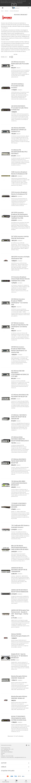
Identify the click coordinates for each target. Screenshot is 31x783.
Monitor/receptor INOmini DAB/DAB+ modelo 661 (19, 677)
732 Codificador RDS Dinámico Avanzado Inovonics (20, 526)
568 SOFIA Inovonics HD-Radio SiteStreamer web (20, 257)
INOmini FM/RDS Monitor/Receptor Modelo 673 (20, 635)
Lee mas (15, 54)
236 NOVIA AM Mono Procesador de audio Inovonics (17, 85)
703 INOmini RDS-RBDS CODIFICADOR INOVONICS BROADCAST (19, 483)
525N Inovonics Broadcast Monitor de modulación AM (19, 173)
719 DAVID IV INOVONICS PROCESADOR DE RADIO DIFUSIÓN (18, 505)
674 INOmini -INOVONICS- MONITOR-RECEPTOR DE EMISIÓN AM (19, 416)
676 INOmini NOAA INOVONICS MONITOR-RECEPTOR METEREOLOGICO (20, 439)
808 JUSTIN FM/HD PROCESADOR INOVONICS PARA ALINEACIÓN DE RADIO (19, 547)
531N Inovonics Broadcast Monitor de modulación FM (19, 193)
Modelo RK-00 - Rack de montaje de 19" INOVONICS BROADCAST (19, 655)
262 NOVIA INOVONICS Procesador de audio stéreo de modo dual (19, 107)
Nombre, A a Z (4, 56)
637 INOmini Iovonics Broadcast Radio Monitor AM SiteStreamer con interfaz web (19, 325)
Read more (19, 2)
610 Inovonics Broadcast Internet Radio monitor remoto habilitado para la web (20, 278)
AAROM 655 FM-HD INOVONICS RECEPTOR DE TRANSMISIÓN (19, 569)
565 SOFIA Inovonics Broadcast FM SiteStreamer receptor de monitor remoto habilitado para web (20, 215)
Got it (14, 4)
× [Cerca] (29, 3)
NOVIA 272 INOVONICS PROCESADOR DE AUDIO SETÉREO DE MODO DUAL (18, 718)
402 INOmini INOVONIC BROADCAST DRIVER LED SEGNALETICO (18, 129)
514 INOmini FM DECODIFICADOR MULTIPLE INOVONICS (19, 151)
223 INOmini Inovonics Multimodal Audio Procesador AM (20, 63)
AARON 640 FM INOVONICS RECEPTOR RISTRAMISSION (19, 591)
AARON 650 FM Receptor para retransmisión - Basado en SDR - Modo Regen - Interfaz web (20, 612)
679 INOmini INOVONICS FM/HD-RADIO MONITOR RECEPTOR (18, 461)
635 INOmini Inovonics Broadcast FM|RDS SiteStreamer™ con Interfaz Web (19, 301)
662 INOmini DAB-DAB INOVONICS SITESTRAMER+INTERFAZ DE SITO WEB (20, 373)
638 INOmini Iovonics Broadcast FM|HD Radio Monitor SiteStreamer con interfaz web (19, 349)
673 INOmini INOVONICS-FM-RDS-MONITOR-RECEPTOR (20, 395)
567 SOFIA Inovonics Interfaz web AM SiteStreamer (20, 237)
